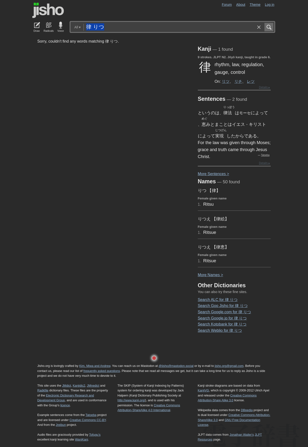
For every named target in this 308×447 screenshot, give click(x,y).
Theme (255, 4)
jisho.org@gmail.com (229, 366)
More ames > (210, 275)
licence (65, 405)
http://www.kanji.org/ (131, 400)
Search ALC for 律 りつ (217, 300)
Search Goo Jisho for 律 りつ (223, 306)
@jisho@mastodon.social (176, 366)
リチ (238, 81)
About (240, 4)
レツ (251, 81)
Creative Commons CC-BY (88, 420)
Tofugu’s (94, 434)
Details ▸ (264, 87)
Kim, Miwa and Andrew (94, 366)
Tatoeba (265, 155)
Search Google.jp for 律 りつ (222, 318)
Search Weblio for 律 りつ (220, 330)
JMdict (66, 385)
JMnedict (93, 385)
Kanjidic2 (79, 385)
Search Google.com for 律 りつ (224, 312)
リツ (226, 81)
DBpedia (247, 410)
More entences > (213, 174)
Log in (269, 4)
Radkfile (42, 390)
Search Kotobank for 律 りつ (222, 324)
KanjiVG (203, 390)
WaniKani (81, 439)
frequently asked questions (101, 371)
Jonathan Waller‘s (242, 434)
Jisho (48, 10)
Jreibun (61, 425)
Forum (227, 4)
